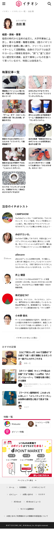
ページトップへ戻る (25, 480)
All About (17, 501)
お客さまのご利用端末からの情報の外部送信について (27, 516)
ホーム (11, 487)
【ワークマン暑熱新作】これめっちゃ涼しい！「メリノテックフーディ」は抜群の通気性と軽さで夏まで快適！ (34, 397)
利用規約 (22, 487)
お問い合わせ (28, 494)
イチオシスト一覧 (18, 11)
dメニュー (13, 494)
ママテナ (41, 494)
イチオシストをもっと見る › (27, 337)
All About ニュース (33, 501)
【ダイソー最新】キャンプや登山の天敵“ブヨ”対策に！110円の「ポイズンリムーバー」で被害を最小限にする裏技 (34, 375)
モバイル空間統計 (27, 509)
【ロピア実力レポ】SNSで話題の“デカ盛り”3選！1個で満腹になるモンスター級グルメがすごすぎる (35, 355)
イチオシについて (38, 487)
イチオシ (5, 11)
